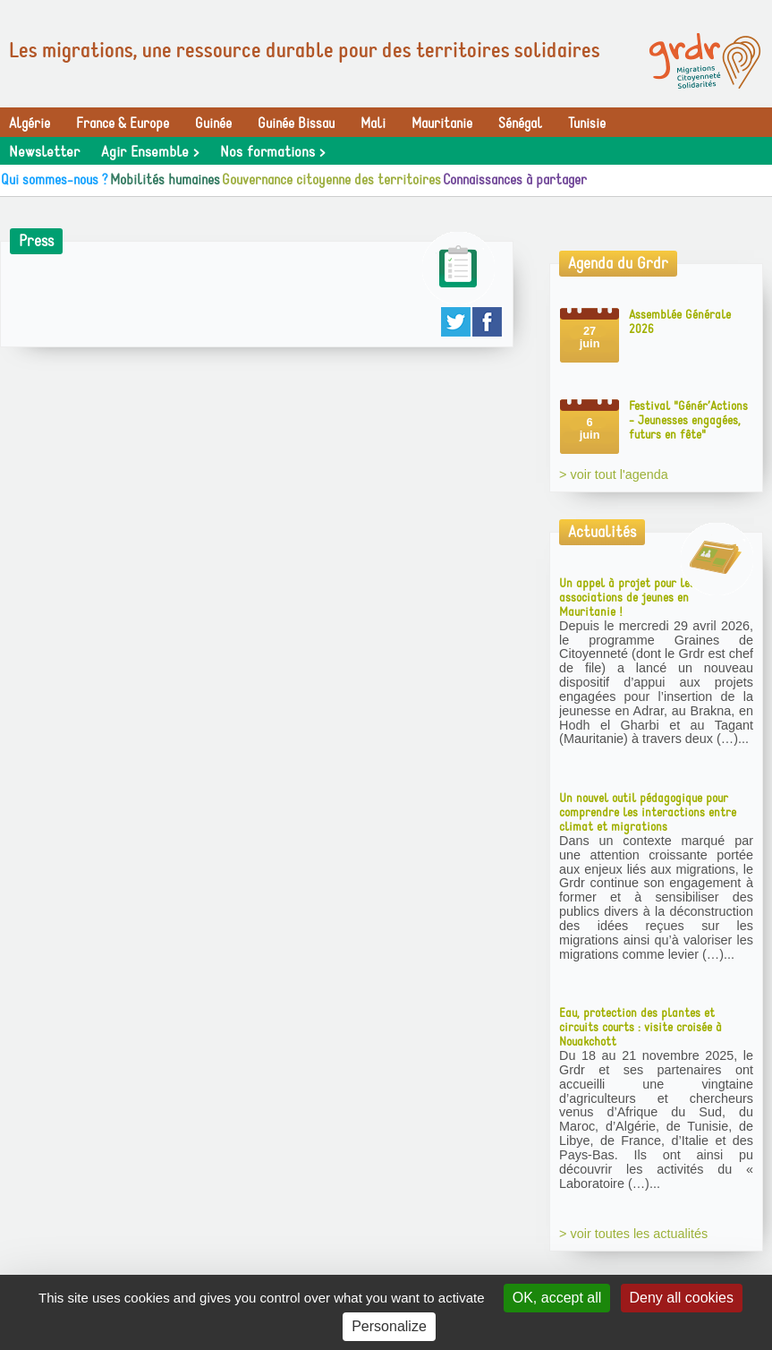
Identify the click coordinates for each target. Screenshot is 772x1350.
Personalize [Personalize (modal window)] (389, 1326)
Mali (373, 123)
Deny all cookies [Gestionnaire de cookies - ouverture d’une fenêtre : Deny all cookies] (682, 1297)
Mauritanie (441, 123)
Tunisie (587, 123)
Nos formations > (272, 152)
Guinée (213, 123)
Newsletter (44, 152)
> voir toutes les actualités (633, 1233)
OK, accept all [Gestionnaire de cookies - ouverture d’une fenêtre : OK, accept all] (557, 1297)
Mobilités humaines (165, 180)
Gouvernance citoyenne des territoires (331, 180)
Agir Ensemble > (150, 152)
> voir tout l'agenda (613, 474)
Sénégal (520, 123)
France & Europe (122, 123)
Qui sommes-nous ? (54, 180)
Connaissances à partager (515, 180)
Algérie (29, 123)
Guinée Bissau (296, 123)
